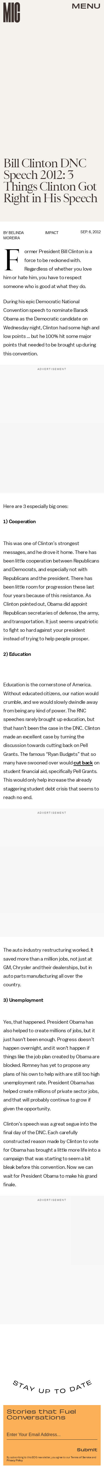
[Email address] (52, 1434)
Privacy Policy (15, 1460)
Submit (87, 1449)
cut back (83, 762)
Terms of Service (81, 1457)
